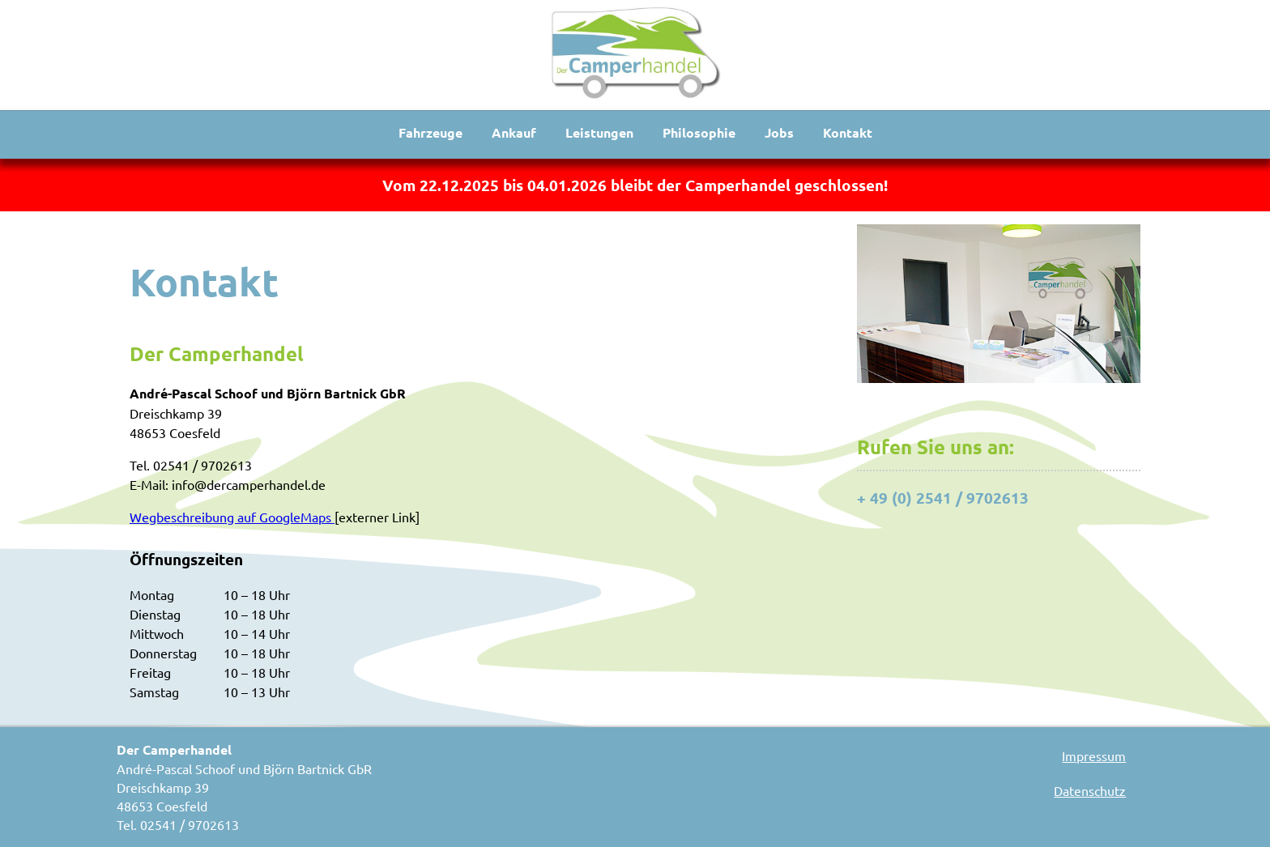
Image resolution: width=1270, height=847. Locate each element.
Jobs (779, 132)
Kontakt (847, 132)
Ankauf (514, 132)
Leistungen (599, 132)
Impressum (1094, 755)
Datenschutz (1090, 790)
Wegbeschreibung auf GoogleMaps (232, 517)
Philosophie (699, 132)
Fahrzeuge (430, 132)
